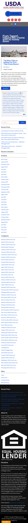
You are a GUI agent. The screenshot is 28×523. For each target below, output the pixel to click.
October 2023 (4, 217)
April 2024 (4, 204)
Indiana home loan (14, 103)
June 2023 (3, 227)
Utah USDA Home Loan (7, 352)
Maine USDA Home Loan (7, 284)
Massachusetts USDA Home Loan (9, 289)
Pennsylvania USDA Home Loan (9, 332)
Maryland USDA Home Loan (8, 287)
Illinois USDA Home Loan (7, 269)
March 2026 (4, 159)
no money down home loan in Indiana (11, 112)
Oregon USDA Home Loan (7, 330)
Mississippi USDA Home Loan (8, 297)
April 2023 (4, 232)
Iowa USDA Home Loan (7, 274)
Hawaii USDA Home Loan (7, 264)
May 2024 (3, 202)
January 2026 (4, 162)
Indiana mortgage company (17, 105)
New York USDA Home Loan (8, 317)
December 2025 (5, 164)
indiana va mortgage (7, 110)
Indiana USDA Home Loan (13, 93)
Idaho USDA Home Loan (7, 267)
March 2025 (4, 177)
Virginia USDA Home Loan (8, 357)
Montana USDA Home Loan (8, 302)
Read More (5, 88)
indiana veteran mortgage (18, 110)
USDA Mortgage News (7, 350)
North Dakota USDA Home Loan (9, 322)
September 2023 (5, 219)
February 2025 (5, 179)
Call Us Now (14, 14)
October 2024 (4, 189)
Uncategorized (5, 347)
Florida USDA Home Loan (7, 259)
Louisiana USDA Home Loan (8, 282)
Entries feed (4, 377)
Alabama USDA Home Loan (8, 239)
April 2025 (4, 174)
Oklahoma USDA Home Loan (8, 327)
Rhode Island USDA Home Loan (9, 335)
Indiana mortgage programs (9, 107)
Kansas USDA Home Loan (7, 277)
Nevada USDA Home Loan (8, 307)
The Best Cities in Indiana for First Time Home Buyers (11, 62)
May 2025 (3, 172)
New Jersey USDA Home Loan (8, 312)
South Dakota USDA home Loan (9, 340)
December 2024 (5, 184)
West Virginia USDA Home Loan (9, 362)
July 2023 (3, 224)
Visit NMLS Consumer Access (17, 502)
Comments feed (5, 380)
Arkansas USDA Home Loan (8, 244)
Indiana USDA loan (12, 109)
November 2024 (5, 187)
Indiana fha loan (11, 100)
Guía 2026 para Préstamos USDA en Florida (12, 130)
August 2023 (4, 222)
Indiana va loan (20, 109)
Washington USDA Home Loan (9, 360)
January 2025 (4, 182)
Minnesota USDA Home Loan (8, 294)
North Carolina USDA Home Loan (9, 320)
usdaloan (7, 67)
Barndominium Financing (7, 247)
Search (22, 122)
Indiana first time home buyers (13, 102)
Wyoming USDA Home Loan (8, 367)
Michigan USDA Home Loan (8, 292)
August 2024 (4, 194)
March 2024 (4, 207)
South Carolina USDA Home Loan (9, 337)
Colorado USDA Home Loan (8, 252)
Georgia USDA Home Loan (8, 262)
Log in (2, 375)
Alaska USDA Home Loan (7, 242)
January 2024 (4, 212)
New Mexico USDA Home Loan (9, 315)
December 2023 (5, 214)
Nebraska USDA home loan (8, 305)
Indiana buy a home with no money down (12, 96)
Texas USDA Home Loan (7, 345)
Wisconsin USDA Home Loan (8, 365)
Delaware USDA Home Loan (8, 257)
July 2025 (3, 169)
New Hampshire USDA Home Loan (10, 310)
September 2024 (5, 192)
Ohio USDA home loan (6, 325)
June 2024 (3, 199)
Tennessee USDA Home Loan (8, 342)
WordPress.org (5, 382)
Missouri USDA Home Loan (8, 300)
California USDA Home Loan (8, 249)
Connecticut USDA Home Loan (9, 254)
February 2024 (5, 209)
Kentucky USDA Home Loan (8, 279)
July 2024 (3, 197)
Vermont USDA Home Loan (8, 355)
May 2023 (3, 229)
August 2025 (4, 167)
